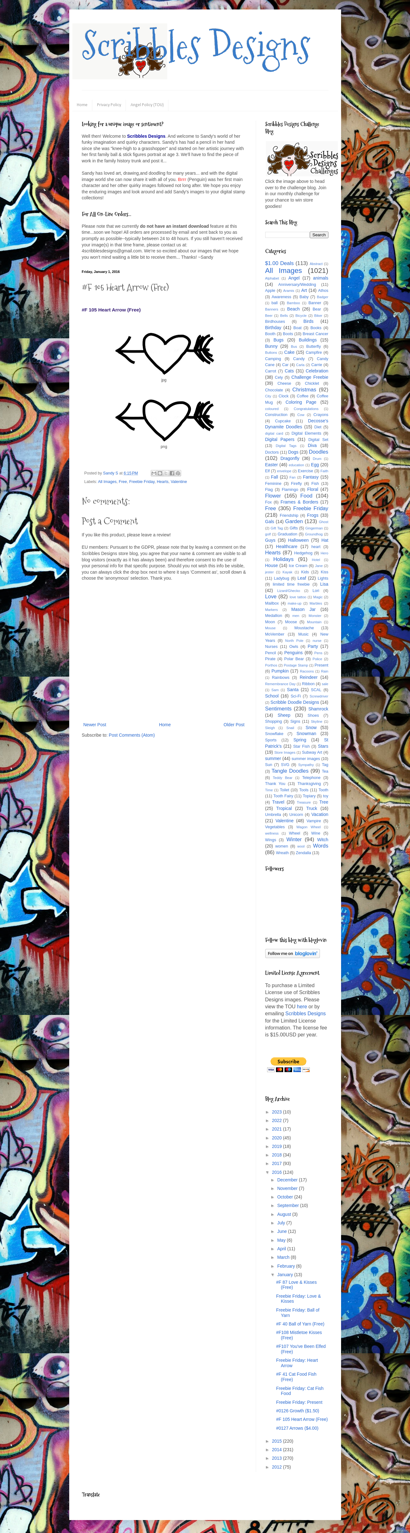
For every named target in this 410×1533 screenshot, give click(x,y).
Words (320, 846)
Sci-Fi (296, 696)
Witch (322, 839)
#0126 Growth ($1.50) (297, 1410)
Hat (324, 540)
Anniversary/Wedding (297, 284)
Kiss (324, 572)
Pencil (270, 653)
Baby (304, 297)
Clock (283, 396)
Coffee (303, 396)
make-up (295, 603)
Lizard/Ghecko (288, 591)
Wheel (294, 833)
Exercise (305, 471)
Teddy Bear (282, 778)
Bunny (271, 346)
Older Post (233, 724)
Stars (323, 746)
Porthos (271, 665)
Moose (291, 622)
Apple (270, 290)
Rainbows (280, 677)
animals (320, 278)
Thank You (275, 784)
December (288, 1179)
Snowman (306, 733)
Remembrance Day (280, 684)
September (288, 1205)
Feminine (273, 483)
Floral (312, 489)
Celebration (317, 370)
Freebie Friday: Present (299, 1402)
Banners (271, 309)
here (302, 1006)
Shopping (273, 721)
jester (269, 572)
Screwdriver (318, 696)
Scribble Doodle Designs (295, 702)
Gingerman (314, 528)
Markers (271, 610)
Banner (315, 303)
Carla (300, 365)
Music (303, 634)
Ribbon (308, 684)
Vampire (314, 821)
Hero (324, 553)
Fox (268, 502)
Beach (293, 308)
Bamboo (293, 303)
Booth (270, 334)
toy (325, 796)
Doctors (272, 452)
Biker (318, 315)
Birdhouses (275, 321)
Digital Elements (306, 433)
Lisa (324, 584)
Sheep (284, 715)
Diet (317, 427)
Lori (316, 590)
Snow (311, 727)
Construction (276, 415)
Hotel (316, 560)
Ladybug (281, 578)
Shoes (313, 715)
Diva (312, 445)
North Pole (294, 641)
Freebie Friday (142, 482)
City (268, 396)
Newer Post (94, 724)
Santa (293, 689)
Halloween (298, 540)
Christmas (304, 390)
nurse (317, 641)
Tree (323, 802)
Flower (273, 496)
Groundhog (314, 534)
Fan (293, 477)
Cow (300, 415)
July (281, 1222)
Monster (315, 616)
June (282, 1231)
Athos (323, 290)
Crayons (321, 415)
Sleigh (270, 728)
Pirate (270, 659)
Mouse (270, 628)
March (284, 1257)
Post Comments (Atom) (132, 735)
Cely (279, 377)
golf (268, 534)
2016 (277, 1172)
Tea (325, 771)
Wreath (282, 853)
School (272, 695)
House (271, 565)
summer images (305, 759)
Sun (268, 765)
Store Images (285, 752)
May (282, 1240)
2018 (277, 1154)
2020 (277, 1137)
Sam (275, 690)
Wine (316, 833)
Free (123, 482)
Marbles (315, 603)
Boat (297, 328)
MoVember (275, 634)
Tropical (284, 808)
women (281, 846)
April (282, 1248)
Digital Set (318, 440)
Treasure (304, 802)
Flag (269, 489)
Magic (318, 597)
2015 (277, 1441)
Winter (294, 839)
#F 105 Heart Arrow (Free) (301, 1419)
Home (82, 105)
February (286, 1266)
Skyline (316, 721)
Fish (315, 483)
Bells (284, 315)
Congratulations (306, 409)
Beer (269, 315)
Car (285, 365)
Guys (270, 540)
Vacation (319, 814)
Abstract (316, 264)
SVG (285, 765)
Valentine (179, 482)
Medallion (273, 615)
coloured (272, 409)
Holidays (283, 559)
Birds (308, 321)
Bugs (278, 339)
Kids (305, 572)
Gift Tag (277, 528)
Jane (319, 566)
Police (317, 659)
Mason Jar (303, 609)
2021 (277, 1129)
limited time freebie (291, 584)
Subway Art (312, 752)
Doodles (318, 452)
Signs (295, 721)
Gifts (294, 528)
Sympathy (306, 765)
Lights (323, 578)
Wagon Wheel (309, 827)
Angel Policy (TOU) (147, 105)
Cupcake (283, 421)
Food (306, 496)
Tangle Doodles (290, 771)
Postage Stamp (296, 665)
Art (304, 290)
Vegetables (275, 827)
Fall (274, 477)
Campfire (314, 352)
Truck (311, 808)
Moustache (304, 628)
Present (321, 665)
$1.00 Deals (279, 263)
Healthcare (286, 546)
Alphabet (272, 278)
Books (315, 328)
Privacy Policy (109, 105)
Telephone (311, 778)
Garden (294, 521)
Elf (267, 471)
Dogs (293, 452)
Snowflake (274, 734)
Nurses (271, 646)
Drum (317, 459)
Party (313, 646)
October (285, 1196)
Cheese (284, 383)
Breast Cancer (315, 334)
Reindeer (309, 677)
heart (316, 547)
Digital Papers (280, 439)
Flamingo (290, 489)
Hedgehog (303, 553)
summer (273, 758)
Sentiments (278, 709)
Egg (315, 464)
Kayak (287, 572)
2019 (277, 1146)
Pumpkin (280, 670)
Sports (271, 740)
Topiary (309, 796)
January (285, 1274)
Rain (324, 671)
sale (325, 684)
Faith (324, 471)
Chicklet (312, 383)
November (288, 1188)
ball (275, 303)
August (284, 1214)
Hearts (162, 482)
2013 (277, 1458)
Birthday (273, 327)
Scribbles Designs (196, 46)
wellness (272, 833)
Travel (278, 802)
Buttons (271, 352)
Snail (290, 728)
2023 (277, 1111)
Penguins (293, 652)
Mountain (314, 622)
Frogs (312, 515)
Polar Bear (294, 659)
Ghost (323, 522)
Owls (293, 646)
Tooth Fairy (283, 796)
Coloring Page (300, 402)
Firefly (296, 483)
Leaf (301, 578)
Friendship (289, 515)
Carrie (316, 365)
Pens (318, 653)
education (296, 465)
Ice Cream (298, 566)
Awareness (281, 297)
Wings (270, 840)
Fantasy (311, 477)
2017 (277, 1163)
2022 (277, 1120)
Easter (271, 464)
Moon (270, 622)
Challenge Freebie (309, 377)
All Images (107, 482)
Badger (322, 297)
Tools (303, 790)
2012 (277, 1467)
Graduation (287, 534)
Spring (299, 739)
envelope (284, 471)
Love (271, 597)
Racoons (307, 671)
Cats (289, 370)
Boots (288, 334)
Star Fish (301, 746)
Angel (294, 278)
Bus (294, 346)
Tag (325, 765)
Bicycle (301, 315)
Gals (269, 521)
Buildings (308, 339)
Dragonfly (289, 458)
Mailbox (272, 603)
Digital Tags (286, 446)
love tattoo (298, 597)
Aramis (288, 291)
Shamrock (318, 708)
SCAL (316, 690)
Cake (289, 352)
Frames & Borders (299, 501)
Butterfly (313, 346)
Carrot (270, 371)
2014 (277, 1449)
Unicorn (296, 814)
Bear (317, 309)
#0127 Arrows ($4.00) (297, 1428)
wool (301, 846)
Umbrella (273, 814)
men (295, 616)
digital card (274, 433)
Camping (273, 359)
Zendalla (303, 853)
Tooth (323, 790)
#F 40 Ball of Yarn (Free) (300, 1323)
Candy (298, 359)
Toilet (284, 790)
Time (269, 790)
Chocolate (274, 390)
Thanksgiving (309, 784)
